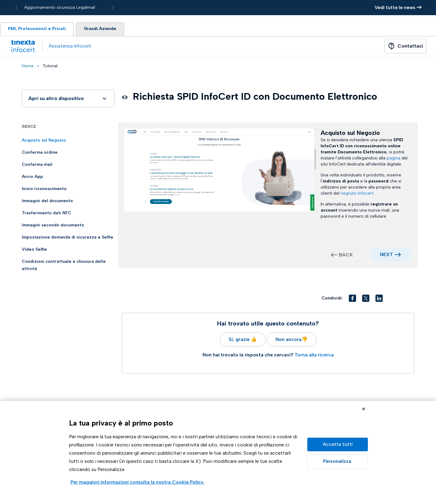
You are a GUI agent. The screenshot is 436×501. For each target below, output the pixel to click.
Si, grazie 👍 (243, 340)
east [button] (397, 255)
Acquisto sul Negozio (44, 141)
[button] (352, 299)
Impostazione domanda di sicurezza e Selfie (67, 238)
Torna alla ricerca (314, 356)
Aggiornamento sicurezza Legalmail (59, 7)
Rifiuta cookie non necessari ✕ (363, 409)
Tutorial (50, 67)
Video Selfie (34, 250)
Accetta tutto (337, 444)
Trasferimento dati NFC (46, 214)
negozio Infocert (357, 194)
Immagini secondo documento (53, 226)
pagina (393, 159)
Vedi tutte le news (398, 7)
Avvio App (32, 177)
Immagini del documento (47, 202)
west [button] (334, 256)
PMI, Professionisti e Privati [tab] (39, 29)
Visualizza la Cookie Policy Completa (137, 482)
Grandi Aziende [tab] (106, 29)
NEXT (390, 255)
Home (28, 67)
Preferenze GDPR (337, 461)
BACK (341, 256)
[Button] (405, 47)
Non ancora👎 (292, 340)
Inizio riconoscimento (44, 189)
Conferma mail (37, 165)
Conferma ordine (40, 153)
